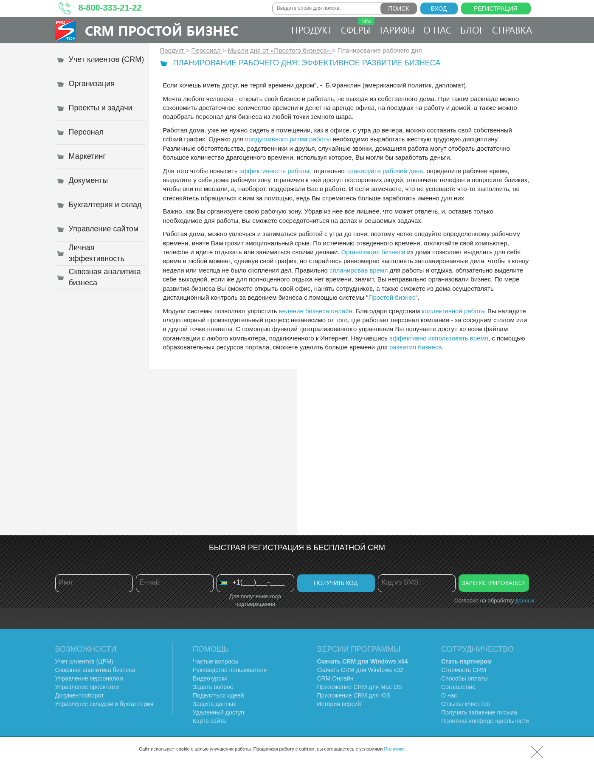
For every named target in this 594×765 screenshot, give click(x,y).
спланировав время (358, 270)
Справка (512, 29)
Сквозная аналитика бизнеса (95, 670)
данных (525, 600)
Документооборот (79, 695)
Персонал (206, 50)
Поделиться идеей (218, 695)
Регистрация (496, 8)
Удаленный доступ (218, 712)
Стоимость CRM (463, 670)
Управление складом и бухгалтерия (104, 703)
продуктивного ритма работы (288, 139)
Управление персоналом (89, 678)
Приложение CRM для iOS (354, 695)
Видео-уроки (210, 678)
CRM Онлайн (335, 678)
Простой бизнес (392, 297)
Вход (439, 8)
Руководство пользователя (230, 670)
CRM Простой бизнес (161, 30)
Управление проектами (87, 686)
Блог (472, 29)
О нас (437, 29)
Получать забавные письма (479, 712)
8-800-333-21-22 (110, 7)
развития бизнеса (415, 347)
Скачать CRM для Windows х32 (360, 670)
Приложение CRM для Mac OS (359, 686)
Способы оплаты (464, 678)
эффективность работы (274, 170)
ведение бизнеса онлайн (315, 311)
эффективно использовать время (438, 338)
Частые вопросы (216, 661)
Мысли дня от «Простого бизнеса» (280, 50)
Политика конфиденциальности (485, 720)
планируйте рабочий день (384, 170)
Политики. (395, 748)
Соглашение (458, 686)
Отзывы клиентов (465, 703)
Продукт (311, 29)
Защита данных (214, 703)
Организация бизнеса (373, 252)
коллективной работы (454, 311)
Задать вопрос (213, 686)
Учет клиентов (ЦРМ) (84, 661)
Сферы (357, 26)
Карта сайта (209, 720)
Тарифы (397, 29)
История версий (339, 703)
